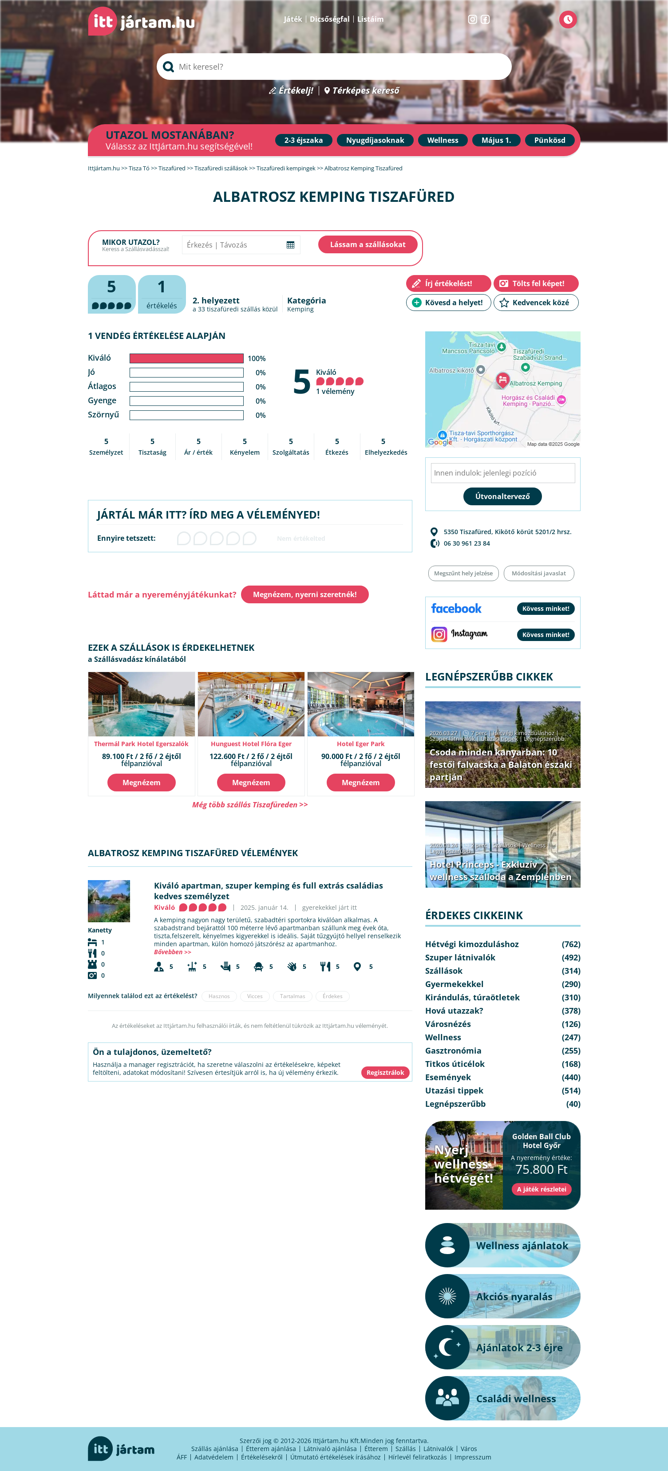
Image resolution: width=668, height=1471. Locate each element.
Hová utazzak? (454, 1011)
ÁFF (182, 1457)
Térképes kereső (365, 90)
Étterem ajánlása (271, 1448)
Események (448, 1077)
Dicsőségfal (330, 19)
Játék (293, 19)
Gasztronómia (453, 1050)
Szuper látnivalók (452, 739)
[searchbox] (334, 66)
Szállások (505, 845)
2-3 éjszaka (304, 140)
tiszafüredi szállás (234, 309)
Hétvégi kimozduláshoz (523, 733)
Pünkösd (549, 140)
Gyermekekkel (454, 984)
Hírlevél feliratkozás (417, 1457)
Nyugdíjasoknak (375, 140)
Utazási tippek (499, 739)
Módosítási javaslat (539, 573)
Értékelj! (296, 90)
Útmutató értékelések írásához (335, 1457)
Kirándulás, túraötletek (472, 997)
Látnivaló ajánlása (330, 1448)
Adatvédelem (213, 1457)
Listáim (370, 19)
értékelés (162, 293)
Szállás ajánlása (214, 1448)
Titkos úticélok (455, 1064)
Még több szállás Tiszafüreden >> (250, 804)
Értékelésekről (262, 1457)
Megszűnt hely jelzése (463, 573)
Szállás (405, 1448)
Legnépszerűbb (544, 739)
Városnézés (448, 1024)
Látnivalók (438, 1448)
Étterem (376, 1448)
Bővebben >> (172, 952)
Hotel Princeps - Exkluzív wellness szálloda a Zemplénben (501, 870)
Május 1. (496, 140)
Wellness (443, 140)
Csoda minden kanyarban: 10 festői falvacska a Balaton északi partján (501, 764)
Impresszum (473, 1457)
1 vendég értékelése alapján (156, 336)
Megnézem (142, 782)
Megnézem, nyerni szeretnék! (305, 594)
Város (469, 1448)
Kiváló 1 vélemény (340, 381)
